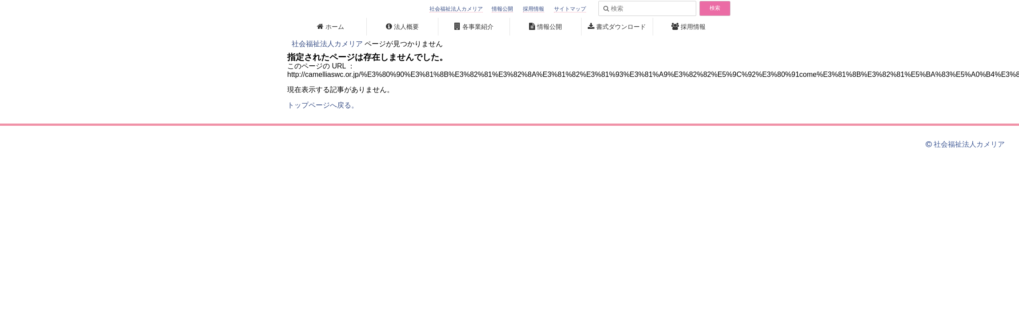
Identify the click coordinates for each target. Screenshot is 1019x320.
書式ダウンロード (621, 26)
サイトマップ (570, 9)
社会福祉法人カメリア (456, 9)
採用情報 (533, 9)
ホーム (334, 26)
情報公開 (502, 9)
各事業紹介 (477, 26)
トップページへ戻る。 (322, 105)
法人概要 (406, 26)
